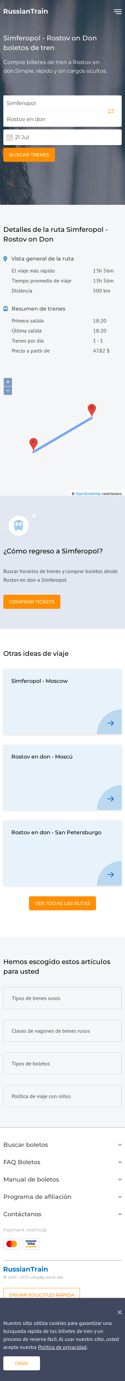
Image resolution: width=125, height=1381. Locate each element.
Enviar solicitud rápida (41, 1295)
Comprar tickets (32, 602)
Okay (21, 1363)
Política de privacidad (62, 1347)
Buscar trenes (29, 155)
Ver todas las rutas (62, 903)
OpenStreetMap (88, 493)
